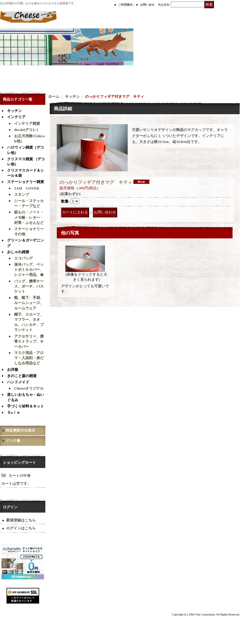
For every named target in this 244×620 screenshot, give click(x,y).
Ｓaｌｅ (13, 412)
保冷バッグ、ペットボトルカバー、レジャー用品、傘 (29, 269)
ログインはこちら (21, 528)
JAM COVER (26, 188)
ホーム (53, 96)
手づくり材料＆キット (25, 406)
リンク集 (13, 440)
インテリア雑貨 (27, 123)
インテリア (16, 117)
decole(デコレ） (27, 130)
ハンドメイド (18, 382)
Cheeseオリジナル (29, 388)
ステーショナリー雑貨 (25, 182)
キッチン (14, 111)
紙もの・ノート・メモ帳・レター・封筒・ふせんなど (29, 217)
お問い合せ (147, 4)
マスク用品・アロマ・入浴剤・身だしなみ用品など (29, 358)
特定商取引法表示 (20, 430)
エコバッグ (23, 258)
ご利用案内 (125, 4)
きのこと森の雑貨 (22, 376)
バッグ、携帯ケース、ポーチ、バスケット (29, 286)
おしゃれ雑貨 (18, 252)
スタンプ (21, 194)
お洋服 (12, 369)
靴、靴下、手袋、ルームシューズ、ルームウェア (29, 303)
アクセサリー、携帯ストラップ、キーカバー (29, 341)
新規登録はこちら (21, 520)
